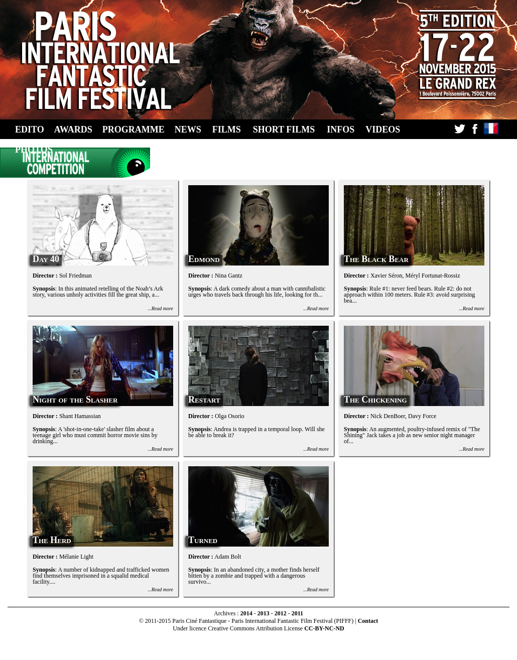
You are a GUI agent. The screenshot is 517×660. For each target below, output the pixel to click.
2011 (297, 613)
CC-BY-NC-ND (324, 628)
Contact (368, 620)
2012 (281, 613)
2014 (246, 613)
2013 (263, 613)
